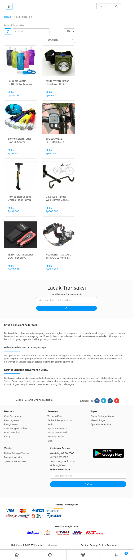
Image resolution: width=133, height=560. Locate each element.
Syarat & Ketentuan (58, 428)
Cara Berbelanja (13, 416)
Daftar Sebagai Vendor (16, 453)
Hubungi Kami (55, 436)
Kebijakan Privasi (57, 432)
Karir (50, 424)
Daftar (88, 484)
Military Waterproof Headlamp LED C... (57, 82)
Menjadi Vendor (13, 457)
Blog (49, 440)
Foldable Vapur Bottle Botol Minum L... (20, 84)
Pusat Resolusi (12, 432)
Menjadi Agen (98, 420)
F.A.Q (7, 436)
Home (7, 16)
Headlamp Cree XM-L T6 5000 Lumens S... (58, 256)
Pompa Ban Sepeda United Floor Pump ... (20, 198)
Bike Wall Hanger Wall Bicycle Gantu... (58, 198)
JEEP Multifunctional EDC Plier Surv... (20, 256)
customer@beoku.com (63, 461)
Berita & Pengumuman (60, 420)
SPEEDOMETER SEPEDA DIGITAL (56, 140)
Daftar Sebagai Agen (102, 416)
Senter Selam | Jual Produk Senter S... (19, 140)
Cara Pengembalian (15, 428)
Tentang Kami (55, 416)
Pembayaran (11, 420)
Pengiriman (11, 424)
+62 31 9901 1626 (59, 457)
